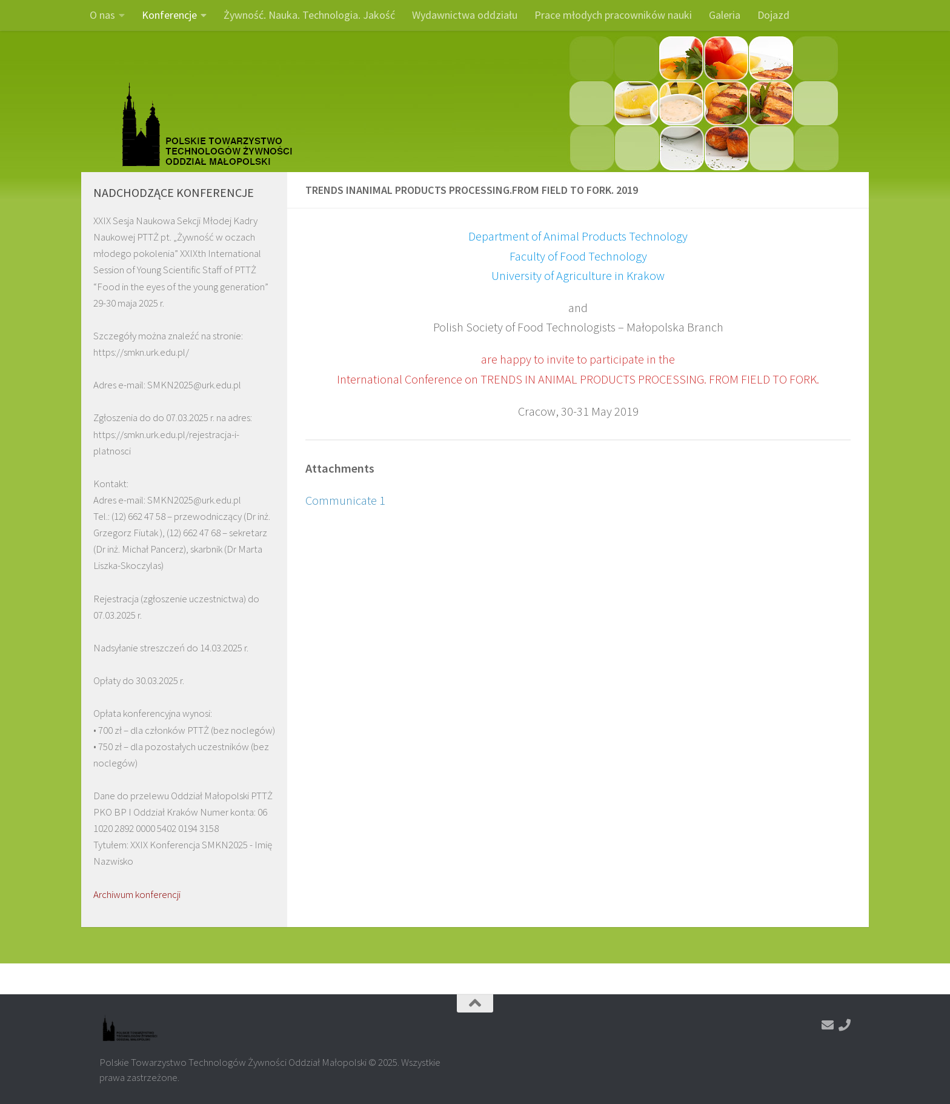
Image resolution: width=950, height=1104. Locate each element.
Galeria (724, 15)
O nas (102, 15)
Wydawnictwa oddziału (464, 15)
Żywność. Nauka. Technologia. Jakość (309, 15)
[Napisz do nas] (828, 1025)
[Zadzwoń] (845, 1025)
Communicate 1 (345, 500)
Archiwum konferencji (137, 894)
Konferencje (169, 15)
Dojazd (773, 15)
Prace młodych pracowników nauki (613, 15)
